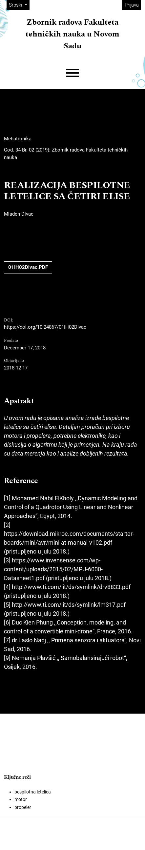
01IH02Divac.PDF (28, 267)
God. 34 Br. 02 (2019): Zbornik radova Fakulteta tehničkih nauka (66, 153)
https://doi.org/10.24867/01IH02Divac (45, 327)
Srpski (19, 4)
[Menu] (72, 73)
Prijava (132, 5)
